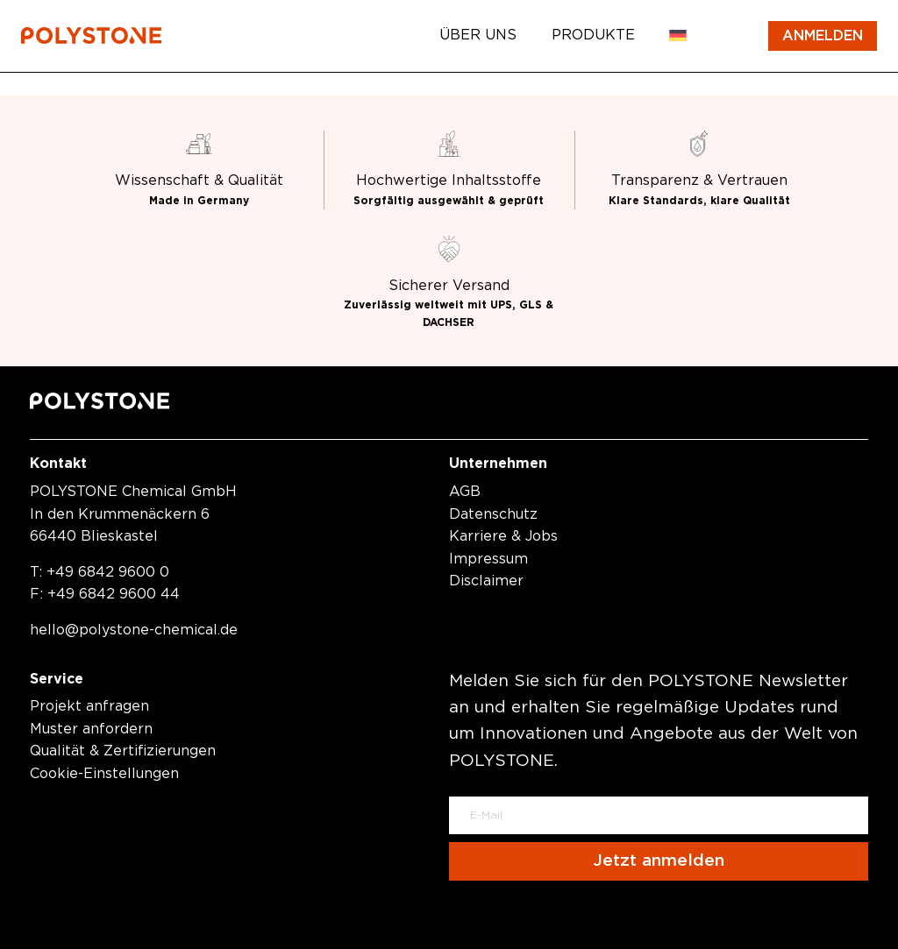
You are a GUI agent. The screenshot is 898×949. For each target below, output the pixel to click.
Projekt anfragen (89, 706)
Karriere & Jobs (503, 536)
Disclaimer (486, 581)
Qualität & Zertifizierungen (123, 751)
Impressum (488, 559)
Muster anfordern (91, 729)
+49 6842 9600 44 (113, 594)
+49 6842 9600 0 (107, 572)
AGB (465, 492)
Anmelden (822, 36)
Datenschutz (493, 514)
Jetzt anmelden (658, 861)
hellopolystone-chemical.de (134, 630)
